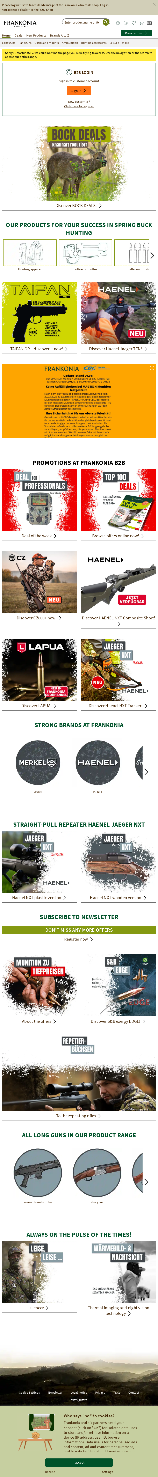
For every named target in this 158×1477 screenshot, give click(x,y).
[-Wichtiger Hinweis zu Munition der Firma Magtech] (79, 406)
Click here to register (79, 106)
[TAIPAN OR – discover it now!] (39, 318)
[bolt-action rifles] (85, 255)
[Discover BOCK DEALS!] (79, 168)
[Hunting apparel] (30, 255)
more (128, 43)
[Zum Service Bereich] (118, 23)
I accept (78, 1462)
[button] (79, 90)
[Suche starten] (106, 22)
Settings (107, 1472)
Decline (50, 1472)
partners (100, 1422)
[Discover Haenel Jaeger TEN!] (118, 318)
